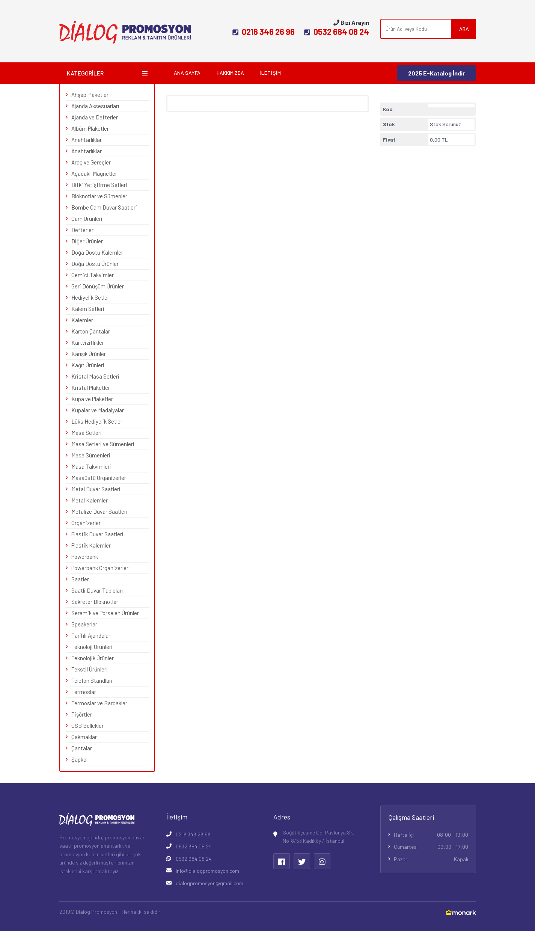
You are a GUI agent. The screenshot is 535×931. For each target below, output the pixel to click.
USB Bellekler (87, 725)
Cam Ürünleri (86, 218)
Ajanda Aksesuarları (95, 106)
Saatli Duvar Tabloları (97, 590)
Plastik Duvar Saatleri (97, 534)
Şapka (78, 759)
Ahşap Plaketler (90, 94)
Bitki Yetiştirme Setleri (99, 184)
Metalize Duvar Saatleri (99, 511)
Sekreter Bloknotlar (94, 601)
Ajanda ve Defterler (94, 117)
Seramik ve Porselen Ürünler (105, 613)
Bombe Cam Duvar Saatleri (104, 207)
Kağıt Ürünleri (87, 365)
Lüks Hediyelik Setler (96, 421)
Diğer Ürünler (87, 241)
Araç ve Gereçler (91, 162)
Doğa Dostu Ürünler (95, 263)
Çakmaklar (84, 736)
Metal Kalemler (89, 500)
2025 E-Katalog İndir (436, 73)
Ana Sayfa (187, 72)
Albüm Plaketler (90, 128)
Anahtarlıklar (86, 139)
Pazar (431, 859)
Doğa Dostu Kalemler (97, 252)
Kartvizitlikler (87, 342)
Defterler (82, 229)
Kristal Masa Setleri (95, 376)
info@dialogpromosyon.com (207, 871)
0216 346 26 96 (263, 31)
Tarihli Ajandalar (90, 635)
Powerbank (84, 556)
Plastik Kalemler (91, 545)
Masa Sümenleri (90, 455)
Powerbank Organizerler (99, 567)
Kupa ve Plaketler (92, 398)
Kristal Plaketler (90, 387)
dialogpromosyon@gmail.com (209, 883)
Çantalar (81, 748)
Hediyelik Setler (90, 297)
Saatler (80, 579)
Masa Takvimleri (91, 466)
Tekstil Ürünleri (89, 669)
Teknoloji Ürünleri (92, 646)
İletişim (270, 72)
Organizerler (86, 522)
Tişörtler (81, 714)
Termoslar (83, 691)
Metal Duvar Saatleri (96, 489)
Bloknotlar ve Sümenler (99, 196)
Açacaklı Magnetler (94, 173)
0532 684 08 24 (336, 31)
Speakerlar (84, 624)
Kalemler (82, 320)
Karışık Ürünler (88, 353)
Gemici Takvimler (92, 275)
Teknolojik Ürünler (92, 658)
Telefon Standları (91, 680)
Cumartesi (431, 847)
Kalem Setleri (87, 308)
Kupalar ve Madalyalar (97, 410)
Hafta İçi (431, 835)
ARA (464, 29)
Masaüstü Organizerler (98, 477)
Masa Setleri (86, 432)
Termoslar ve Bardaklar (99, 703)
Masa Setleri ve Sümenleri (102, 444)
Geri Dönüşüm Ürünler (97, 286)
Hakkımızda (230, 72)
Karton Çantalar (90, 331)
